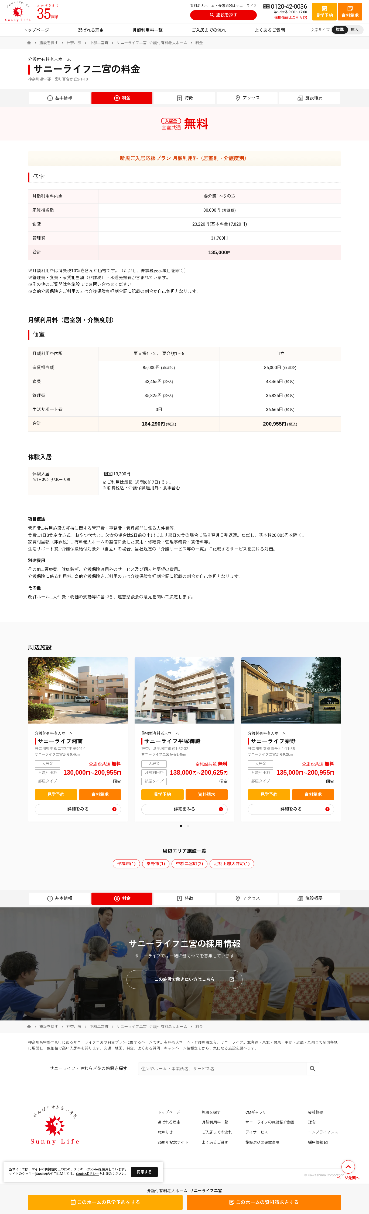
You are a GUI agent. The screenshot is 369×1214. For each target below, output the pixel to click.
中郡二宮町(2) (189, 863)
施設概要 (310, 98)
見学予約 (55, 794)
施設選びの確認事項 (262, 1142)
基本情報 (59, 98)
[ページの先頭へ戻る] (348, 1170)
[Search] (312, 1068)
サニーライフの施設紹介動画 (270, 1122)
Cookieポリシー (87, 1174)
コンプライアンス (323, 1132)
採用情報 (318, 1142)
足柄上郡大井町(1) (232, 863)
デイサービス (256, 1132)
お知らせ (165, 1132)
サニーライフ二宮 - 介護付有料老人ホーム (152, 43)
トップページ (36, 30)
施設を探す (224, 14)
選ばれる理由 (91, 30)
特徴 (184, 98)
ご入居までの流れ (209, 30)
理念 (312, 1122)
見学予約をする (105, 1202)
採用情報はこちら (290, 18)
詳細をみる (78, 809)
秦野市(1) (155, 863)
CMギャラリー (257, 1112)
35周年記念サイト (173, 1142)
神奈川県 (73, 43)
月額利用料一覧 (147, 30)
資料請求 (100, 794)
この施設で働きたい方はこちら (194, 979)
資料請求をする (264, 1202)
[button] (181, 826)
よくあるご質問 (270, 30)
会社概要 (315, 1112)
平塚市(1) (126, 863)
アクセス (247, 98)
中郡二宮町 (99, 43)
